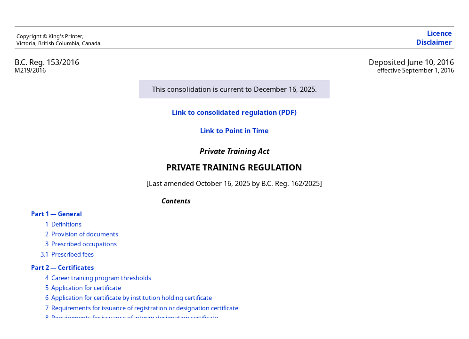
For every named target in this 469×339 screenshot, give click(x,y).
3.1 (44, 254)
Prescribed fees (72, 254)
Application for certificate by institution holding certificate (131, 297)
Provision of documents (84, 234)
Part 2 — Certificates (62, 267)
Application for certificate (86, 287)
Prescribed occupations (84, 244)
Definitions (66, 224)
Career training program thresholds (101, 278)
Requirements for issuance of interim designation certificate (134, 318)
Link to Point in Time (234, 130)
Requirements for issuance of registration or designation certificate (144, 308)
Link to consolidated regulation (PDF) (234, 112)
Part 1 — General (56, 214)
